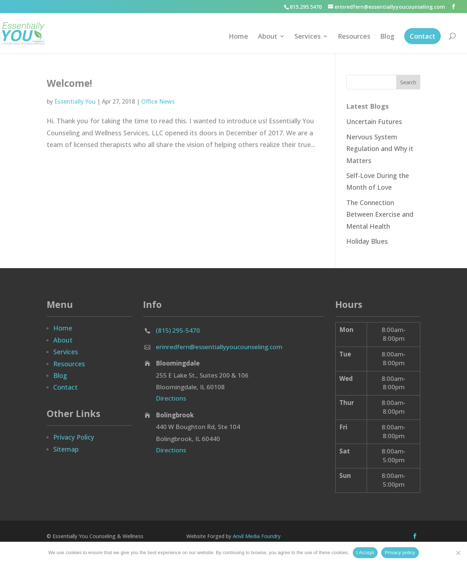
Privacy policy (400, 552)
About (267, 37)
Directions (171, 398)
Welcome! (69, 83)
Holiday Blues (367, 241)
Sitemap (66, 449)
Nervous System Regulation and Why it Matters (379, 148)
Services (307, 37)
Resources (354, 37)
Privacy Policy (73, 437)
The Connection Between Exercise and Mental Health (379, 214)
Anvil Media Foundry (257, 536)
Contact (422, 36)
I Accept (365, 552)
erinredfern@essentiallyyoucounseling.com (219, 347)
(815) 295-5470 (178, 330)
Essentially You (75, 101)
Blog (387, 37)
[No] (458, 552)
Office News (158, 101)
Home (238, 37)
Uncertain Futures (374, 121)
